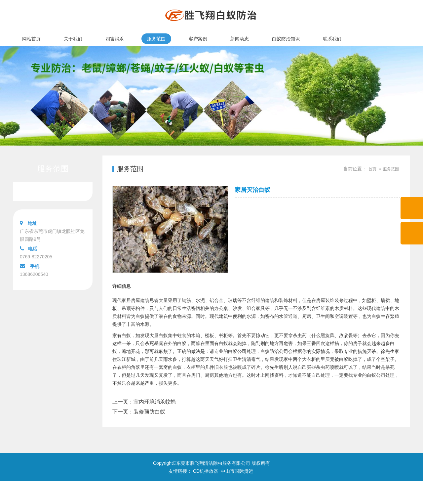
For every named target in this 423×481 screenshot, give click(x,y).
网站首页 (31, 38)
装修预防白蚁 (149, 412)
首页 (372, 169)
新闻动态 (239, 38)
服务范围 (156, 38)
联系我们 (332, 38)
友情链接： (180, 471)
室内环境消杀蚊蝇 (155, 402)
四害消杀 (114, 38)
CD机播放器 (205, 471)
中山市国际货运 (237, 471)
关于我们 (73, 38)
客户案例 (198, 38)
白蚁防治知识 (286, 38)
